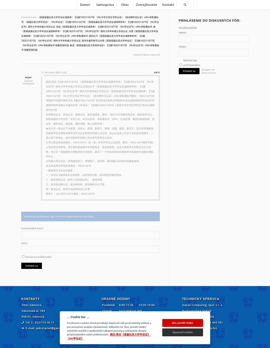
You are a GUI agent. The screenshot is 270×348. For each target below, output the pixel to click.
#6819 (157, 72)
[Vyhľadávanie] (185, 4)
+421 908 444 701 (211, 322)
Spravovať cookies (182, 332)
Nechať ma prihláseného (39, 257)
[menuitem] (85, 4)
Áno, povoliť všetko (182, 322)
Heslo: (24, 243)
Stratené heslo (208, 72)
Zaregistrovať (208, 69)
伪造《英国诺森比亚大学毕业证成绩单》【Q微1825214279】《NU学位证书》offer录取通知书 (104, 26)
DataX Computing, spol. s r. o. (202, 305)
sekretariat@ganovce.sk (52, 328)
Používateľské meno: (32, 228)
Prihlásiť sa (31, 265)
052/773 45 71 (44, 322)
